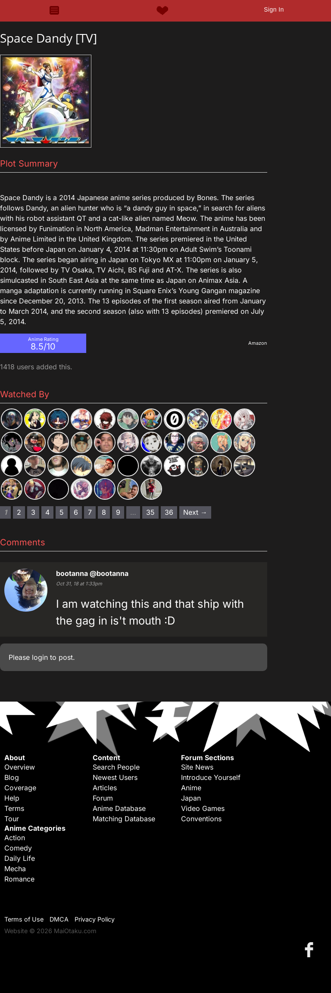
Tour (11, 818)
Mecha (15, 868)
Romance (19, 879)
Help (11, 798)
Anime (191, 787)
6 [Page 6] (76, 512)
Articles (105, 787)
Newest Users (115, 777)
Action (14, 837)
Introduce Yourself (210, 777)
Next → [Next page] (195, 512)
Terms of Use (24, 919)
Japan (191, 798)
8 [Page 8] (104, 512)
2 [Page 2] (19, 512)
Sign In (274, 9)
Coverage (20, 787)
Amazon (257, 343)
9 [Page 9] (118, 512)
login (40, 657)
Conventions (201, 818)
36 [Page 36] (169, 512)
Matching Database (124, 818)
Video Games (203, 808)
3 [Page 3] (33, 512)
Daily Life (19, 858)
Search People (116, 767)
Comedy (18, 848)
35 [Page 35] (150, 512)
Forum (103, 798)
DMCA (59, 919)
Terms (14, 808)
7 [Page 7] (90, 512)
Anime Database (119, 808)
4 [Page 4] (47, 512)
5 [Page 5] (61, 512)
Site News (197, 767)
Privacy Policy (95, 919)
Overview (19, 767)
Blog (11, 777)
